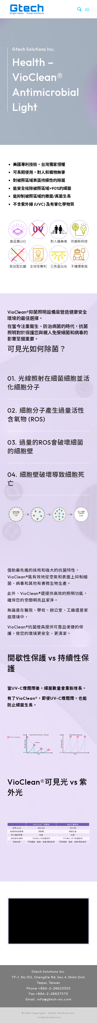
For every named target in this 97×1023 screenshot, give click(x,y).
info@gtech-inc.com (54, 999)
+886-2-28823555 (54, 988)
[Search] (77, 9)
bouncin (55, 1017)
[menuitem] (77, 9)
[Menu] (87, 9)
